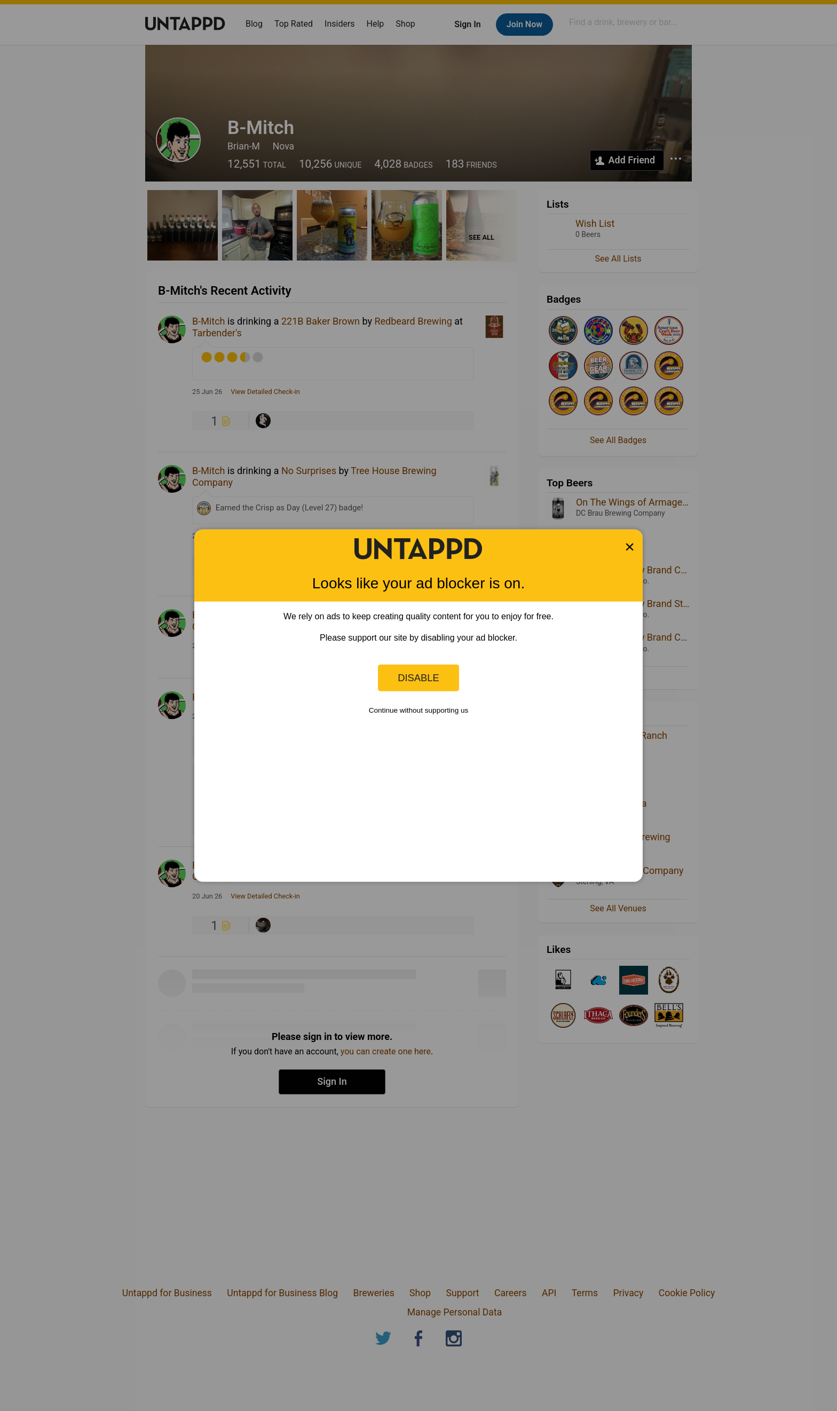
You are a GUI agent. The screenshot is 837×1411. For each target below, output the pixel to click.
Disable (418, 677)
